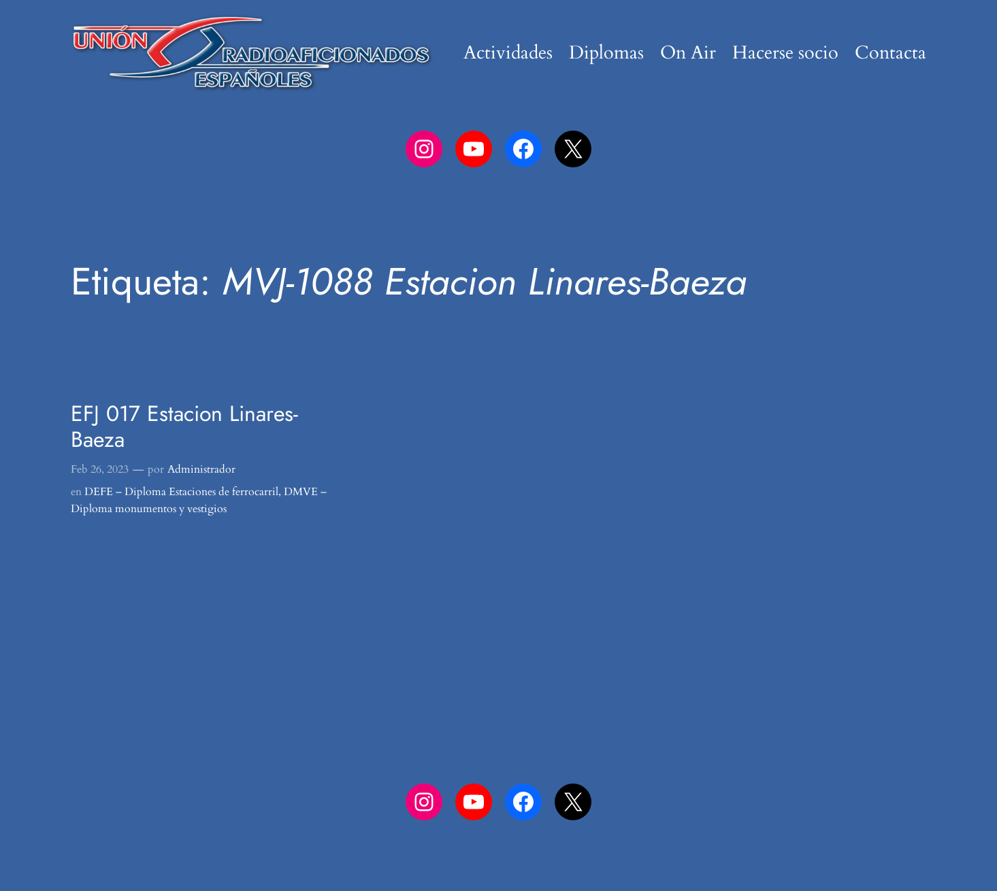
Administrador (201, 469)
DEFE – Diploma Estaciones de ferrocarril (181, 491)
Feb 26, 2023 (100, 469)
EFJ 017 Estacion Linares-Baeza (184, 427)
